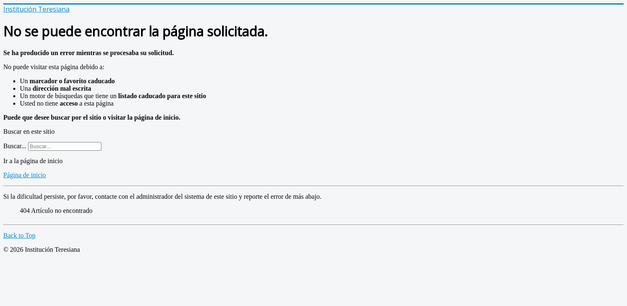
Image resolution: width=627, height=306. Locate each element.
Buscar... (14, 145)
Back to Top (19, 235)
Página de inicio (24, 174)
